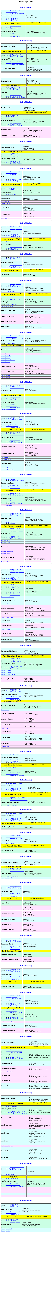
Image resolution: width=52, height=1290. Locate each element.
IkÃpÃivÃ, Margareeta (17, 602)
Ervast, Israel (15, 416)
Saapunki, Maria (15, 428)
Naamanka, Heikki (6, 393)
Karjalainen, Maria (12, 206)
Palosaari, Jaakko (16, 189)
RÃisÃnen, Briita (16, 184)
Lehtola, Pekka (11, 503)
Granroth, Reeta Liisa (17, 813)
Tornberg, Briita (5, 583)
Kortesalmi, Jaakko (6, 707)
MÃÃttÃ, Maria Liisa (12, 21)
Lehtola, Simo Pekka (12, 618)
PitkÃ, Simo (14, 446)
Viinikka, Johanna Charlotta (15, 1110)
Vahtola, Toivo (11, 1221)
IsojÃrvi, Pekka (15, 130)
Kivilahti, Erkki (16, 548)
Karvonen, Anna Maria (7, 1123)
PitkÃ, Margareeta (12, 448)
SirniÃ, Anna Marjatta (7, 1198)
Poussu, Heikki (15, 608)
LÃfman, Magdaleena (12, 322)
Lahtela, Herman (11, 12)
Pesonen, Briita (15, 449)
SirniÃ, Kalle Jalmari (13, 1232)
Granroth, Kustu (5, 662)
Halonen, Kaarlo (11, 123)
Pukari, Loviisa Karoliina (18, 839)
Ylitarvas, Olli (11, 29)
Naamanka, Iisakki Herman (8, 430)
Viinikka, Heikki (16, 1058)
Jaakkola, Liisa (5, 230)
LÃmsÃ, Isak (14, 313)
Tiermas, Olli (15, 1276)
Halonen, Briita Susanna (14, 37)
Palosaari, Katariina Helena (15, 1068)
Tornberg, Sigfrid (16, 540)
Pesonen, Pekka (15, 197)
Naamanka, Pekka (6, 374)
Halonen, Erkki (15, 36)
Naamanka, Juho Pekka (7, 323)
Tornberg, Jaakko (11, 542)
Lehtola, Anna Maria (6, 532)
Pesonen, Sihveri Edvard (14, 838)
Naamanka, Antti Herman (8, 378)
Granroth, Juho (15, 425)
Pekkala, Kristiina (6, 215)
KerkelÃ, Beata (15, 30)
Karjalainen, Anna (12, 609)
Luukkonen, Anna (15, 192)
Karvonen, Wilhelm (12, 1158)
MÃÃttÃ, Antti (15, 19)
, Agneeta (13, 611)
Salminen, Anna (11, 512)
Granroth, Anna (15, 200)
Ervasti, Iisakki (11, 418)
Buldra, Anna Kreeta (17, 1223)
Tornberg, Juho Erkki (6, 1286)
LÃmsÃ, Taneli (10, 315)
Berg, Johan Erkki (16, 57)
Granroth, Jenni (5, 782)
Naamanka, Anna (5, 372)
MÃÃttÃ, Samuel (11, 255)
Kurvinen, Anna (11, 308)
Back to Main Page (26, 7)
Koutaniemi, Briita (16, 1061)
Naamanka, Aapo (5, 380)
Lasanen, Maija (11, 1228)
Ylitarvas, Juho (15, 27)
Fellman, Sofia (15, 543)
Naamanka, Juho (5, 376)
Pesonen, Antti (15, 502)
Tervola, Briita (15, 39)
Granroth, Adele (5, 764)
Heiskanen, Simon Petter (7, 493)
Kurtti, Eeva (10, 550)
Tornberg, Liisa (5, 591)
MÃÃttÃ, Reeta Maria (12, 885)
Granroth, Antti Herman (7, 629)
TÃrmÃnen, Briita (16, 551)
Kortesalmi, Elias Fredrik (14, 790)
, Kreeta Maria (15, 22)
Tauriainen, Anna (11, 262)
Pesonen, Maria (11, 465)
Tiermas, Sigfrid (11, 1277)
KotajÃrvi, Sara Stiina (18, 14)
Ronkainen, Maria (16, 316)
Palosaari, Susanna (16, 441)
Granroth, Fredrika (12, 811)
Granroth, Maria (11, 426)
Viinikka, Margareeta (17, 1070)
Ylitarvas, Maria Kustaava (14, 67)
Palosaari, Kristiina (13, 191)
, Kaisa (8, 1284)
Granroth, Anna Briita (7, 650)
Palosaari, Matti (16, 1067)
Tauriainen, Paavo (16, 260)
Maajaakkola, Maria (16, 133)
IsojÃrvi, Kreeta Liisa (13, 131)
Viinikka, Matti (11, 1060)
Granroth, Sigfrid (16, 599)
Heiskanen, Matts (5, 491)
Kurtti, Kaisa (15, 513)
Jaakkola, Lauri (15, 181)
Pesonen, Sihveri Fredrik (18, 836)
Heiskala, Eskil (11, 439)
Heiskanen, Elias (5, 481)
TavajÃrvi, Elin (15, 263)
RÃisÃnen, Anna (15, 1279)
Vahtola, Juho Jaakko (17, 1220)
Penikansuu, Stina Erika (7, 1072)
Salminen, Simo (15, 510)
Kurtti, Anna (14, 419)
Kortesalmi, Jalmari (6, 705)
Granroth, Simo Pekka (7, 636)
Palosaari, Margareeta (17, 505)
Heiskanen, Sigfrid (6, 483)
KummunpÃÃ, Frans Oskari (14, 59)
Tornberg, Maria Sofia (7, 581)
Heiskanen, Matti (16, 438)
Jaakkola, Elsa (5, 213)
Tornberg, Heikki (5, 572)
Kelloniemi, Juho (16, 11)
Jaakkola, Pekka (11, 301)
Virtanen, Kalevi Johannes (8, 920)
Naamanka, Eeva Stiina (7, 395)
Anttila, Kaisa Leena (17, 60)
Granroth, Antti (11, 601)
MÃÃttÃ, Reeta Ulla (12, 845)
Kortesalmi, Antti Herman (8, 709)
